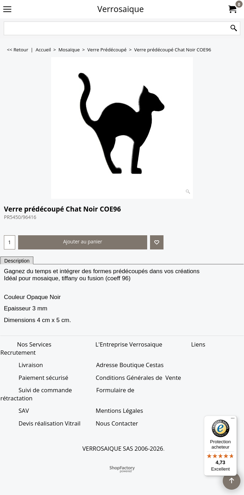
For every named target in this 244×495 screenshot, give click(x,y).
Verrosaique (121, 9)
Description (16, 261)
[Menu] (232, 420)
